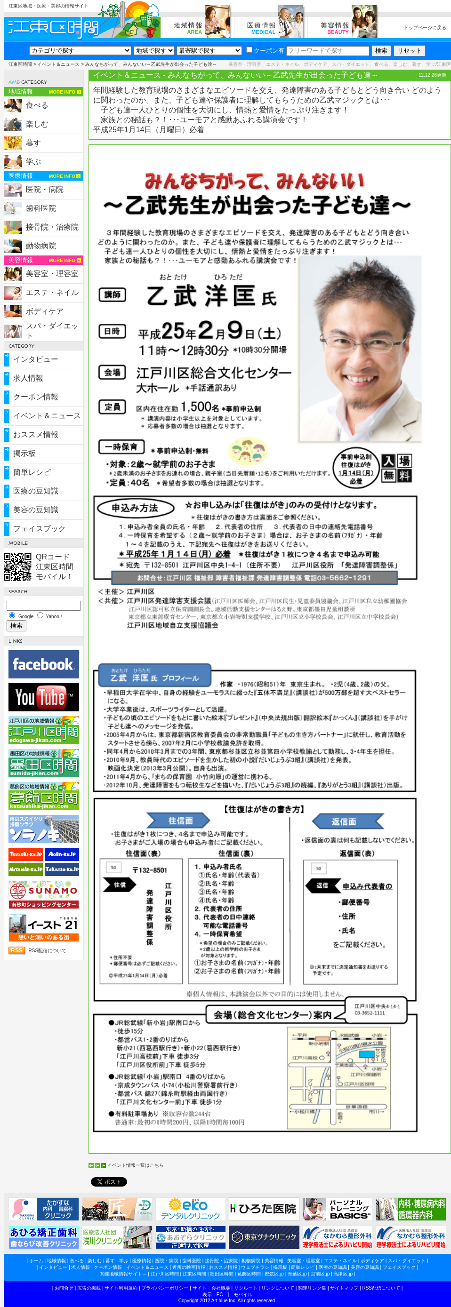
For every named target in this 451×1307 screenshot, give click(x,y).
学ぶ (33, 162)
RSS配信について (48, 950)
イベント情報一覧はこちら (135, 1165)
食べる (37, 105)
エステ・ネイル (52, 292)
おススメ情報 (35, 434)
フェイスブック (39, 529)
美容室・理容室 (52, 274)
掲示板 (24, 453)
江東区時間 (20, 64)
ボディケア (45, 311)
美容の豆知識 (35, 510)
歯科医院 (41, 208)
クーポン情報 (35, 397)
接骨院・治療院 (52, 227)
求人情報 (28, 378)
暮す (33, 143)
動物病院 (41, 246)
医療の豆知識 (35, 491)
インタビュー (35, 359)
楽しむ (37, 124)
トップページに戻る (425, 27)
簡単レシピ (32, 472)
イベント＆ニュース (58, 64)
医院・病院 (45, 189)
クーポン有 (265, 50)
